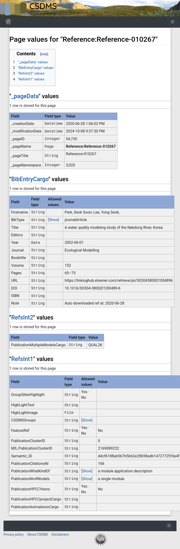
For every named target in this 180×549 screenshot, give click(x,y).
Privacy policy (13, 534)
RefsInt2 (22, 317)
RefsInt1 (22, 359)
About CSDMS (37, 534)
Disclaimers (60, 534)
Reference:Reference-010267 (91, 146)
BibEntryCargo (29, 179)
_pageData (25, 96)
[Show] (53, 220)
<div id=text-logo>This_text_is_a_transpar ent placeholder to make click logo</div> (7, 8)
